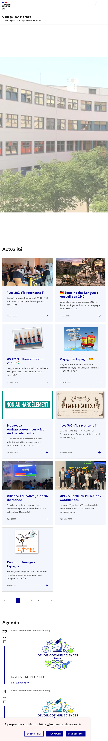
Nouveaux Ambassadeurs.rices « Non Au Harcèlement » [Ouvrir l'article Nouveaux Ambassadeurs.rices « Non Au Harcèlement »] (26, 429)
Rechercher (96, 4)
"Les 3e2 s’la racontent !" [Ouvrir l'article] (25, 292)
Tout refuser (54, 733)
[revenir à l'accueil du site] (54, 17)
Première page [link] (4, 600)
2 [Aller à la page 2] (24, 600)
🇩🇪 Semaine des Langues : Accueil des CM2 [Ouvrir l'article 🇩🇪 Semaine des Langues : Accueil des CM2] (79, 294)
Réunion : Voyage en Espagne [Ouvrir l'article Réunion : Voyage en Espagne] (22, 564)
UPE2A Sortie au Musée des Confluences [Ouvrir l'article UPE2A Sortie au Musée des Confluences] (80, 498)
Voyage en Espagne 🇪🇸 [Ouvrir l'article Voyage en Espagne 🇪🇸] (76, 359)
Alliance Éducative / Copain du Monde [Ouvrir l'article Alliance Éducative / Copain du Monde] (27, 498)
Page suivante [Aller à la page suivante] (45, 600)
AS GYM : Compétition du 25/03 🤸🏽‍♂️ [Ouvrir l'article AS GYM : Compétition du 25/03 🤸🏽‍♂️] (26, 361)
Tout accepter (75, 733)
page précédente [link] (11, 600)
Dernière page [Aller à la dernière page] (52, 600)
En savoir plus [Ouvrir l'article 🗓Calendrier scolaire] (18, 682)
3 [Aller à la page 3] (31, 600)
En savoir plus (34, 733)
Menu (104, 4)
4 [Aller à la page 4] (38, 600)
